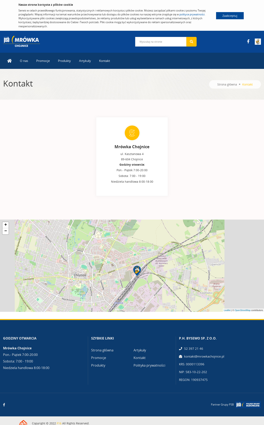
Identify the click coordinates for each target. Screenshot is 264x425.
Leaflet (227, 310)
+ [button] (5, 225)
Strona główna (227, 84)
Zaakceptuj (229, 16)
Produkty (64, 61)
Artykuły (85, 61)
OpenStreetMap (243, 310)
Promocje (43, 61)
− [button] (5, 231)
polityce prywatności (192, 14)
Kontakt (104, 61)
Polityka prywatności (149, 365)
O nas (24, 61)
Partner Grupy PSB (222, 404)
